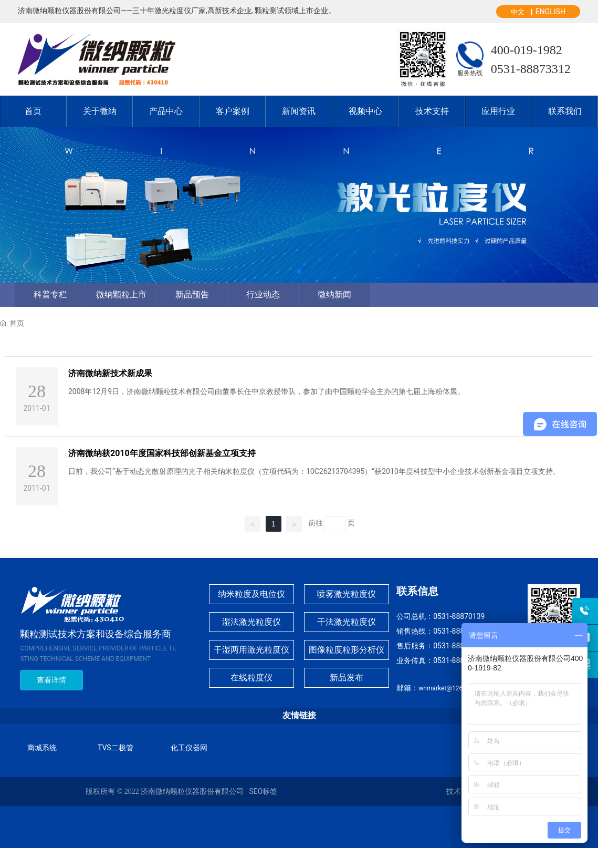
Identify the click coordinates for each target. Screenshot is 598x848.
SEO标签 (263, 791)
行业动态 (263, 294)
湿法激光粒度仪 (251, 622)
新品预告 (192, 294)
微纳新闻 (334, 294)
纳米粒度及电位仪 (251, 594)
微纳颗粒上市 (121, 294)
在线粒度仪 (251, 677)
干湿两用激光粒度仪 (251, 650)
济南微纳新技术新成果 (110, 373)
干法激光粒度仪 (346, 622)
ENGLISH (550, 11)
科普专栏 (50, 294)
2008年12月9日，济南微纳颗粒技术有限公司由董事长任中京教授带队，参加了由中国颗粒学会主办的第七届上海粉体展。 (266, 391)
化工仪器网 (189, 747)
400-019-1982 (526, 50)
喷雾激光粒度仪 (346, 594)
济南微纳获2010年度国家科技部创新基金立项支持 (162, 453)
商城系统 (42, 747)
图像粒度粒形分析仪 (346, 650)
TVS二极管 (115, 747)
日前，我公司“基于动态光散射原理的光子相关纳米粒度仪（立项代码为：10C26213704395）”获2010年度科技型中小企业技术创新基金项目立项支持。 (314, 471)
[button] (299, 272)
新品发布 (346, 677)
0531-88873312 (531, 69)
